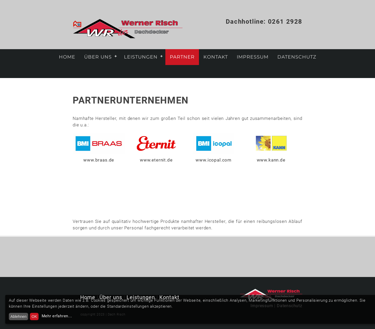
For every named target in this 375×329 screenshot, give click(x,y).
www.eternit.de (156, 160)
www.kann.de (271, 160)
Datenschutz (296, 57)
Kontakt (215, 57)
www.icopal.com (214, 160)
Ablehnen (18, 316)
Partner (182, 57)
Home (67, 57)
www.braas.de (98, 160)
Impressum (252, 57)
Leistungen (141, 57)
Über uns (98, 57)
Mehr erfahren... (57, 316)
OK (34, 316)
